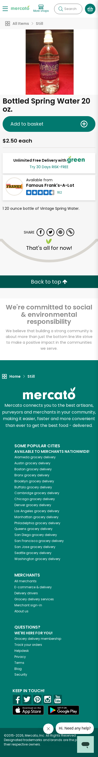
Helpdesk (21, 650)
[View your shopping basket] (90, 9)
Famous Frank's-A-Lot (50, 185)
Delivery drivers (26, 593)
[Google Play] (63, 710)
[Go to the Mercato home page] (20, 7)
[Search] (68, 9)
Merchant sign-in (28, 605)
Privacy (20, 656)
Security (20, 674)
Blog (18, 668)
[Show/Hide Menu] (5, 8)
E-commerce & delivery (33, 587)
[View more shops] (41, 9)
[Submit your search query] (60, 9)
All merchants (25, 581)
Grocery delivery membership (37, 638)
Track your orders (28, 644)
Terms (19, 662)
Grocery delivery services (34, 599)
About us (21, 611)
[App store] (28, 710)
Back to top (49, 281)
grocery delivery (35, 457)
